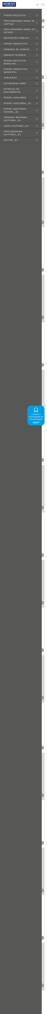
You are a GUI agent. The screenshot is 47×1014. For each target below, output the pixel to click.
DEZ (42, 21)
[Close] (45, 405)
